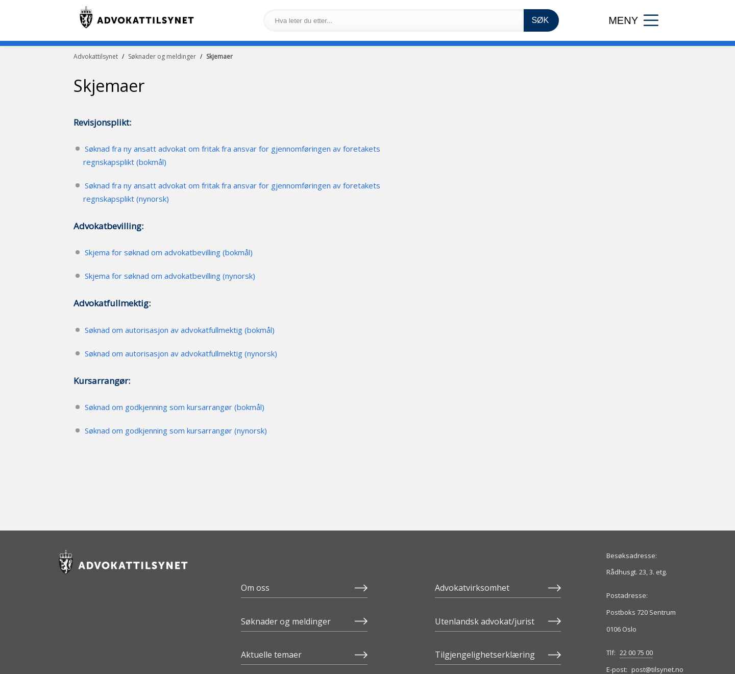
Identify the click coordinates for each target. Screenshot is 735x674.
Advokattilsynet (96, 56)
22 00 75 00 (636, 652)
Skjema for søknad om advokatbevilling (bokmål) (169, 252)
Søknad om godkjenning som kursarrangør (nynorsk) (176, 430)
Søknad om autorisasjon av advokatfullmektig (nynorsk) (181, 353)
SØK (540, 20)
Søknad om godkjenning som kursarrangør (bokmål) (174, 407)
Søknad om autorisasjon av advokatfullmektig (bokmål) (180, 330)
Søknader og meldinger (162, 56)
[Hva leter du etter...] (393, 20)
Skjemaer (219, 56)
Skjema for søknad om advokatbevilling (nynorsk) (170, 276)
